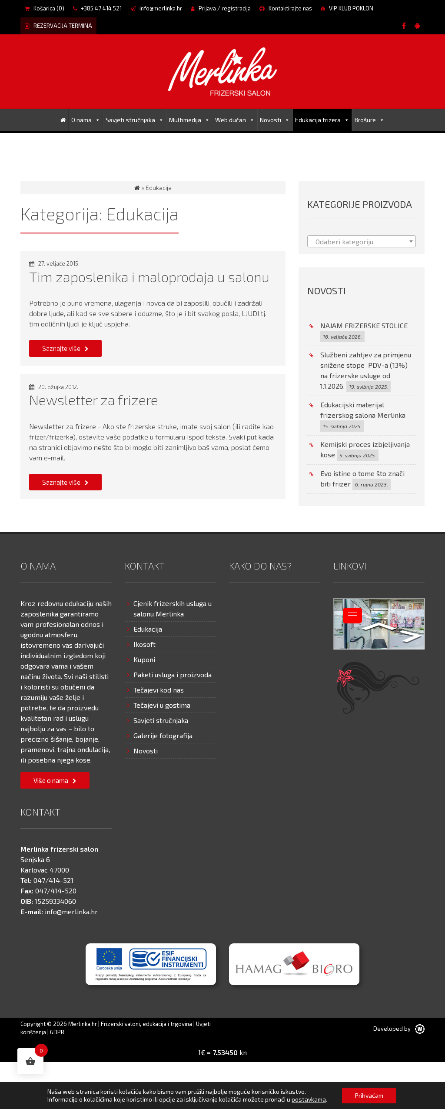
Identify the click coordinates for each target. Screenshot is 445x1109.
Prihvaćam (369, 1095)
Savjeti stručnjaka (135, 119)
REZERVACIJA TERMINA (58, 25)
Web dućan (235, 119)
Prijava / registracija (221, 8)
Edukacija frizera (322, 119)
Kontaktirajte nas (285, 8)
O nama (85, 119)
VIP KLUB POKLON (347, 8)
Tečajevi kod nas (158, 690)
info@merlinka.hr (156, 8)
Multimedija (189, 119)
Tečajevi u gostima (161, 705)
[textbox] (361, 242)
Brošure (370, 119)
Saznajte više (61, 348)
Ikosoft (144, 644)
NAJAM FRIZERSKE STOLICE (364, 325)
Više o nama (50, 780)
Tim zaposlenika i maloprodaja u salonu (149, 276)
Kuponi (144, 659)
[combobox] (361, 241)
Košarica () (44, 8)
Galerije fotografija (163, 735)
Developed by (399, 1028)
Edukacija (147, 629)
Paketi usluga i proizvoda (172, 674)
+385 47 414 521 (97, 8)
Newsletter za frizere (93, 399)
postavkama (308, 1099)
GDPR (57, 1032)
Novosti (275, 119)
